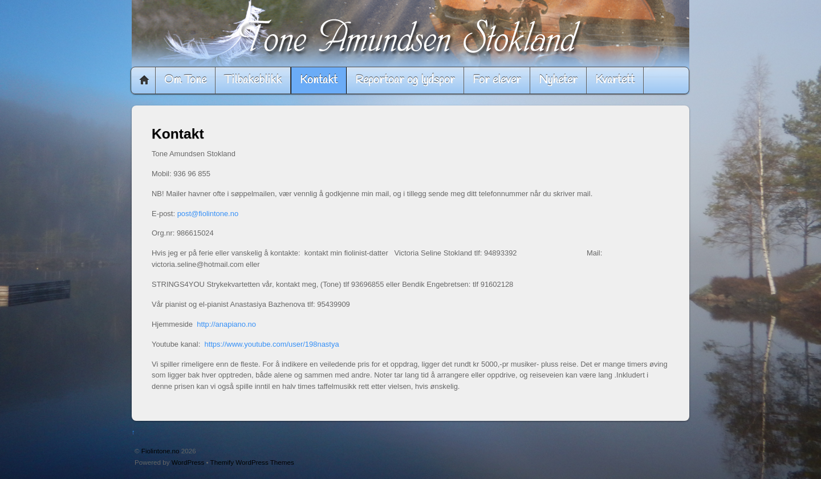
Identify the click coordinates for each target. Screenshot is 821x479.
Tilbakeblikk (253, 80)
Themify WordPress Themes (252, 462)
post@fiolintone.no (208, 213)
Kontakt (319, 80)
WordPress (188, 462)
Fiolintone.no (160, 450)
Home (144, 80)
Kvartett (615, 80)
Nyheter (558, 80)
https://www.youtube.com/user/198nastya (271, 344)
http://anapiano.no (226, 324)
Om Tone (185, 80)
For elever (497, 80)
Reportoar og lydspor (405, 80)
